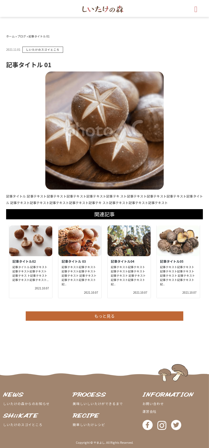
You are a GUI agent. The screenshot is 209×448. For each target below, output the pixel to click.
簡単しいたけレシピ (89, 424)
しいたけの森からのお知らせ (26, 403)
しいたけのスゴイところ (43, 50)
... (48, 280)
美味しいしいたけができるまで (98, 403)
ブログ (21, 36)
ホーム (10, 36)
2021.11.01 (13, 49)
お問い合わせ (153, 403)
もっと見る (104, 316)
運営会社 (149, 411)
